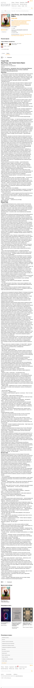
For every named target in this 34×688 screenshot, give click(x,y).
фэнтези (3, 639)
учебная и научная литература (7, 641)
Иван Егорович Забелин (28, 627)
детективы (4, 649)
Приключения (16, 20)
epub (18, 35)
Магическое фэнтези (15, 23)
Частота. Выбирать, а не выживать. (5, 623)
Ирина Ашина (4, 625)
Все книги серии (5, 49)
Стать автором (8, 674)
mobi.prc (15, 35)
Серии (23, 5)
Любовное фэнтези (14, 21)
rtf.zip (28, 34)
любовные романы (5, 637)
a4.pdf (30, 34)
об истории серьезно (6, 651)
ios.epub (20, 35)
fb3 (23, 35)
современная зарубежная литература (9, 647)
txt (23, 34)
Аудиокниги (22, 2)
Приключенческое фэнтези (24, 23)
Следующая (9, 57)
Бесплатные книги (15, 4)
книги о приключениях (6, 655)
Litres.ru (2, 674)
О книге (3, 53)
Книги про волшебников (26, 20)
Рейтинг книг (14, 5)
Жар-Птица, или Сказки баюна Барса (16, 44)
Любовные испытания (15, 22)
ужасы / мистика (5, 657)
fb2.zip (21, 34)
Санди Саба (14, 18)
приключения (4, 653)
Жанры (13, 2)
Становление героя (22, 22)
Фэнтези (20, 20)
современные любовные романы (8, 645)
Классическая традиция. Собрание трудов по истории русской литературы (17, 624)
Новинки (17, 2)
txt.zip (25, 34)
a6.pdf (12, 35)
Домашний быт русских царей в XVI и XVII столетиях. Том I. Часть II (27, 624)
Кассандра (6, 43)
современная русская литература (8, 643)
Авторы (19, 5)
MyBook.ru (15, 674)
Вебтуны (27, 2)
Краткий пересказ (23, 4)
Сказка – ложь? (7, 46)
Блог (26, 5)
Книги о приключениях (22, 21)
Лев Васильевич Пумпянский (15, 628)
